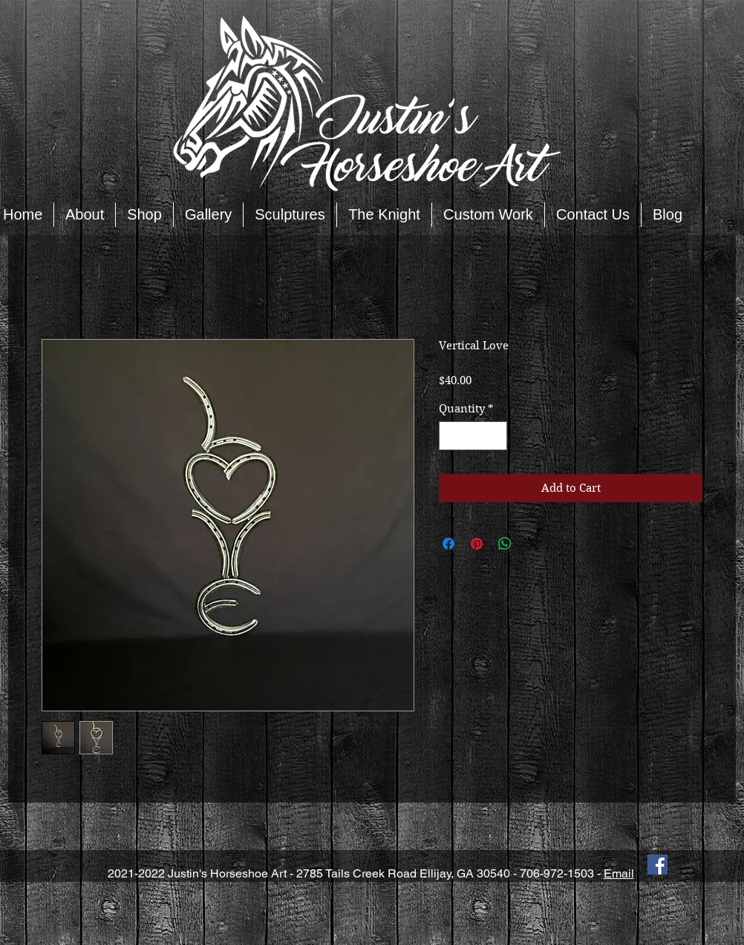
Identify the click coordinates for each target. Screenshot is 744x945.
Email (619, 873)
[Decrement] (451, 436)
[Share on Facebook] (448, 544)
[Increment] (496, 436)
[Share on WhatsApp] (505, 544)
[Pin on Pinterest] (477, 544)
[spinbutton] (473, 436)
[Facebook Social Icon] (657, 865)
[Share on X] (533, 544)
